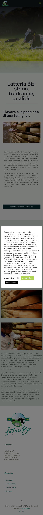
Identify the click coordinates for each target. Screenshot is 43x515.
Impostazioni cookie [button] (12, 278)
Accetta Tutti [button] (27, 278)
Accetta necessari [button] (11, 282)
